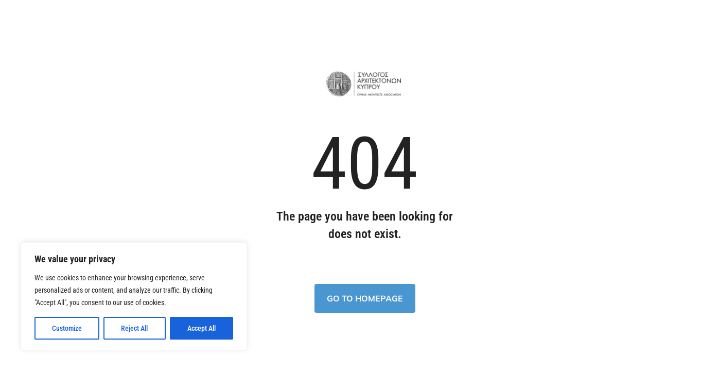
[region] (134, 296)
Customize (67, 328)
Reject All (134, 328)
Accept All (201, 328)
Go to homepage (365, 298)
